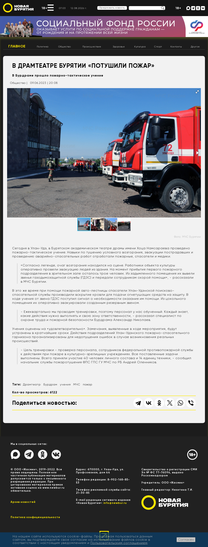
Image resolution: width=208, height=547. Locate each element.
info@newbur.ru (115, 502)
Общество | (18, 82)
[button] (197, 92)
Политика (43, 46)
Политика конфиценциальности (35, 517)
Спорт (158, 46)
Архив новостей (23, 501)
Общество (64, 46)
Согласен (186, 540)
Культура (140, 46)
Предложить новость (112, 7)
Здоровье (119, 46)
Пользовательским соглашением (118, 543)
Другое (195, 46)
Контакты (176, 46)
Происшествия (91, 46)
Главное (17, 46)
